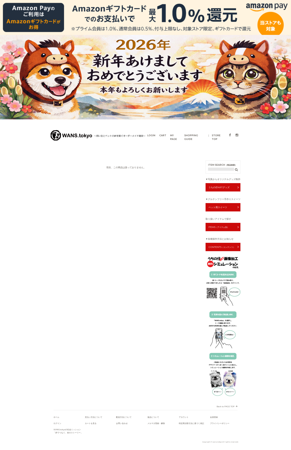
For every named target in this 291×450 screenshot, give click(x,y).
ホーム (56, 417)
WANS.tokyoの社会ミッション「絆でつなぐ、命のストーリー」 (68, 431)
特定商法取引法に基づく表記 (191, 423)
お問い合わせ (122, 423)
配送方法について (124, 417)
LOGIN (151, 135)
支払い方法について (93, 417)
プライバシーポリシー (219, 423)
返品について (153, 417)
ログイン (57, 423)
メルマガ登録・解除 (156, 423)
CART (162, 135)
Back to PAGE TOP (225, 406)
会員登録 (214, 417)
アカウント (184, 417)
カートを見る (90, 423)
